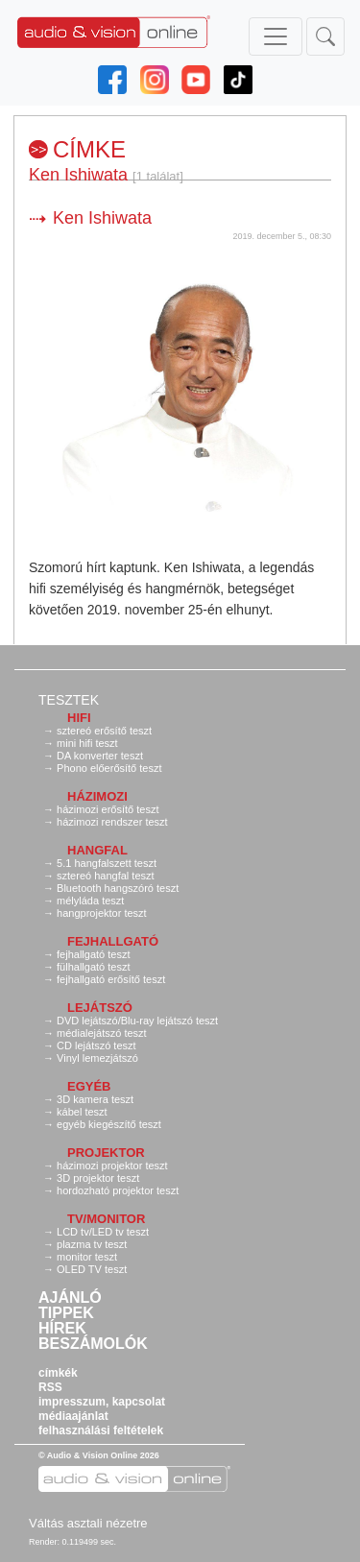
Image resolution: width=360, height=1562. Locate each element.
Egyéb (89, 1086)
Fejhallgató (112, 941)
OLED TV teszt (92, 1269)
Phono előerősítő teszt (109, 768)
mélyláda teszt (90, 900)
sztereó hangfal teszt (106, 875)
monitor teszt (87, 1256)
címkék (58, 1373)
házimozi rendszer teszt (112, 822)
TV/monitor (106, 1219)
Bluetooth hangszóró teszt (118, 888)
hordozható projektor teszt (118, 1190)
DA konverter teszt (100, 755)
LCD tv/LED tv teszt (103, 1232)
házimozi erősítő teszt (107, 809)
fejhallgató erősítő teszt (111, 979)
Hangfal (97, 850)
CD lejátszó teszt (96, 1045)
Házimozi (97, 796)
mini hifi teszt (87, 743)
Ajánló (70, 1298)
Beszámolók (93, 1344)
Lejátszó (99, 1007)
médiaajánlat (73, 1416)
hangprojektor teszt (102, 913)
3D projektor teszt (98, 1178)
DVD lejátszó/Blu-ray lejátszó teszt (137, 1020)
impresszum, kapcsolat (101, 1401)
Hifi (79, 717)
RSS (50, 1387)
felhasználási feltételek (100, 1430)
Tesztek (68, 700)
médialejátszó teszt (102, 1033)
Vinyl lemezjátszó (97, 1058)
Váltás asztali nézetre (88, 1523)
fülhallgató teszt (93, 967)
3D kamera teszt (95, 1099)
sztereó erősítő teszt (104, 730)
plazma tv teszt (92, 1244)
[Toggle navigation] (275, 36)
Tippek (66, 1313)
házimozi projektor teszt (112, 1165)
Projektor (106, 1152)
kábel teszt (82, 1111)
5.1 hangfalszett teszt (106, 863)
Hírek (62, 1328)
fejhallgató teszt (93, 954)
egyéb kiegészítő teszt (109, 1124)
